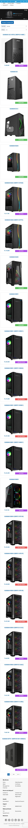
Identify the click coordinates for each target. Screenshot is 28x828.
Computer (18, 3)
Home (4, 782)
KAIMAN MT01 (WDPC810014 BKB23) (14, 739)
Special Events (6, 813)
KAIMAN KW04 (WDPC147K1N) (14, 516)
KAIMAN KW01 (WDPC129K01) (14, 331)
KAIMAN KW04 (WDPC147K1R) (13, 590)
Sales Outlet (5, 794)
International (6, 801)
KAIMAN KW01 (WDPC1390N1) (13, 405)
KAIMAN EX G (14, 109)
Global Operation (18, 782)
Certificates (17, 784)
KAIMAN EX (14, 71)
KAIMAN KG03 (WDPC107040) (14, 183)
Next (14, 774)
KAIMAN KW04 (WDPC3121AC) (14, 627)
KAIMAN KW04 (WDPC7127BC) (13, 702)
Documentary (18, 811)
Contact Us (5, 792)
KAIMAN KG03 (14, 146)
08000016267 (18, 806)
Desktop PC (5, 5)
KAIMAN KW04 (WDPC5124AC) (14, 664)
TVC (4, 811)
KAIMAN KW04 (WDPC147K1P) (13, 553)
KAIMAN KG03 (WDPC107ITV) (14, 220)
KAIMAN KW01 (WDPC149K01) (14, 442)
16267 (4, 806)
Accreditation (18, 786)
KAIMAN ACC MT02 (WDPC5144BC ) (14, 34)
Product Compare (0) (7, 22)
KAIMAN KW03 (14, 479)
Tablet (4, 3)
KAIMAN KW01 (14, 294)
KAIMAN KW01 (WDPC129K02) (14, 368)
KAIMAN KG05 (14, 257)
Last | (18, 774)
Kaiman (12, 5)
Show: (3, 29)
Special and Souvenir (19, 801)
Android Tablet (11, 3)
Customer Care (18, 792)
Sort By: (3, 26)
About (4, 784)
